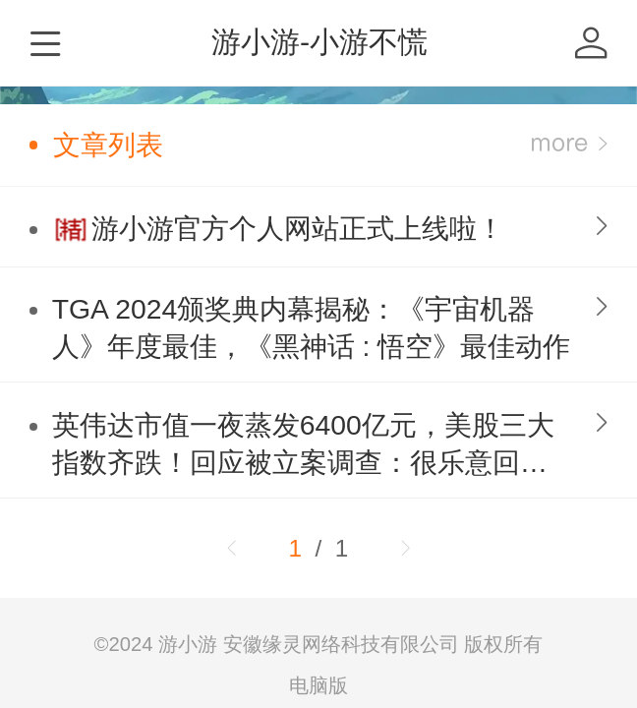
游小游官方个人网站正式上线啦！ (297, 228)
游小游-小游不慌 (319, 42)
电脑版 (318, 685)
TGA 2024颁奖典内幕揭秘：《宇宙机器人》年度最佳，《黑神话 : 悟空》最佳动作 (311, 327)
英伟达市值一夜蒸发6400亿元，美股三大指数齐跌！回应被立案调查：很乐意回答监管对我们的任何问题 (303, 445)
